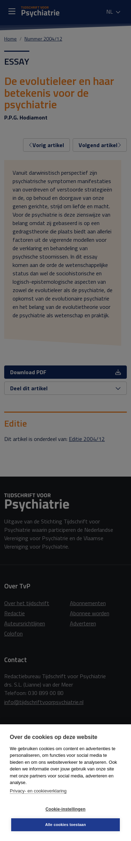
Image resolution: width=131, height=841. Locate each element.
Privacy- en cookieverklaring (38, 790)
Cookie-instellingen (65, 809)
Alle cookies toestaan (65, 824)
